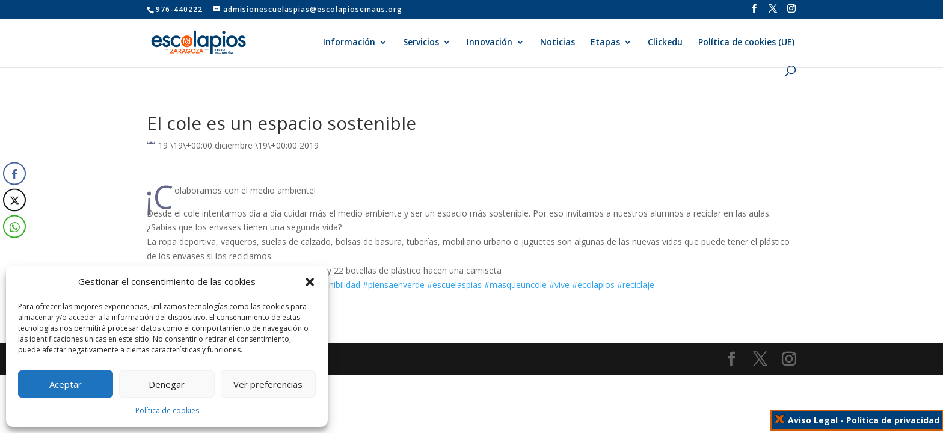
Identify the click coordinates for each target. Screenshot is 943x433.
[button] (310, 282)
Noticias (557, 43)
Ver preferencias (268, 384)
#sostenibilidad (331, 284)
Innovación (489, 43)
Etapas (605, 43)
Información (349, 43)
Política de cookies (167, 410)
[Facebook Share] (14, 173)
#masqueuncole (515, 284)
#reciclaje (635, 284)
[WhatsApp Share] (14, 226)
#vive (559, 284)
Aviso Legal (813, 420)
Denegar (167, 384)
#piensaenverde (394, 284)
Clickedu (665, 43)
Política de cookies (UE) (746, 43)
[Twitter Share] (14, 200)
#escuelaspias (454, 284)
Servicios (421, 43)
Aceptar (65, 384)
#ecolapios (593, 284)
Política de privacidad (892, 420)
